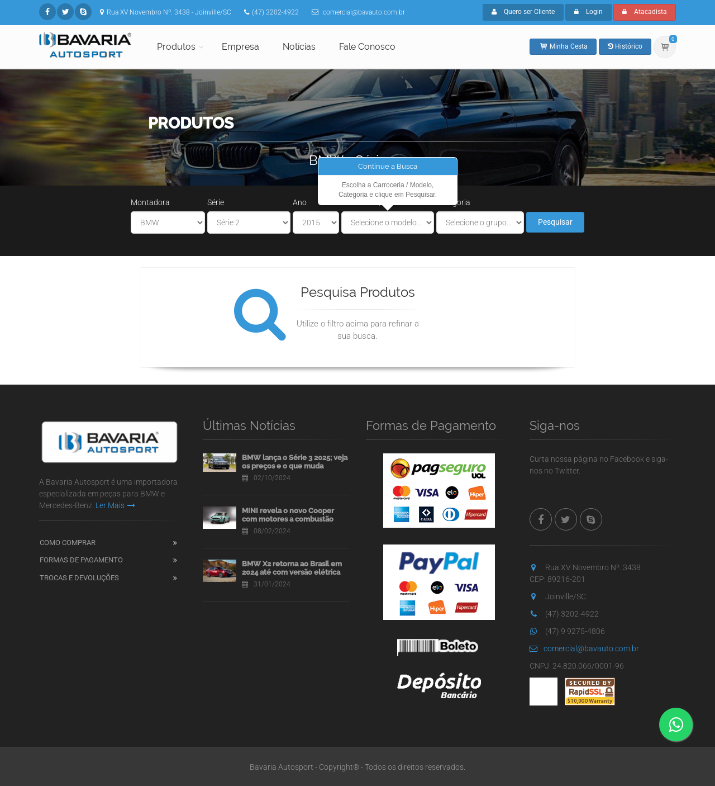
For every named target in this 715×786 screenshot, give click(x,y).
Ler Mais (115, 505)
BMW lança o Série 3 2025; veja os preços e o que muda (294, 462)
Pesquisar (555, 221)
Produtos (176, 46)
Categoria (453, 202)
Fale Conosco (367, 46)
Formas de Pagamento (81, 560)
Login (588, 12)
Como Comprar (68, 542)
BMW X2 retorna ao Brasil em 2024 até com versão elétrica (292, 568)
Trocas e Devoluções (79, 578)
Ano (300, 202)
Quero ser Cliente (523, 12)
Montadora (150, 202)
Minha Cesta (563, 46)
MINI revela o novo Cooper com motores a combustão (288, 515)
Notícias (299, 46)
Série (215, 202)
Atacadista (644, 12)
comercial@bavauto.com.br (584, 648)
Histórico (625, 46)
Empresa (240, 46)
